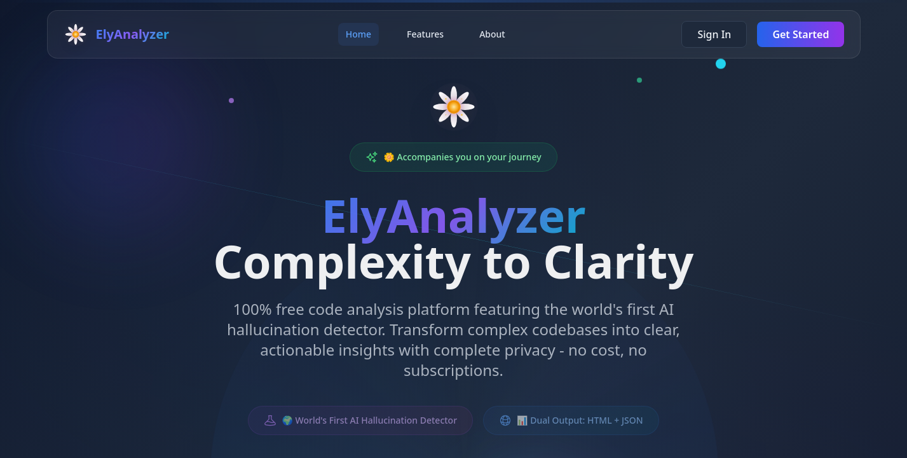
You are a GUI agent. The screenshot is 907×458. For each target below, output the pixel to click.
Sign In (714, 34)
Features (425, 34)
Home (358, 34)
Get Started (800, 34)
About (492, 34)
